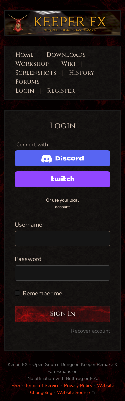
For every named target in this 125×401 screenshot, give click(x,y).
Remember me (42, 293)
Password (28, 259)
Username (28, 225)
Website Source (76, 392)
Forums (27, 82)
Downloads (66, 55)
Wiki (68, 64)
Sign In (62, 313)
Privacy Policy (78, 385)
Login (25, 91)
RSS (15, 385)
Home (24, 55)
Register (61, 91)
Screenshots (35, 73)
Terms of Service (42, 385)
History (82, 73)
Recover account (90, 331)
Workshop (32, 64)
